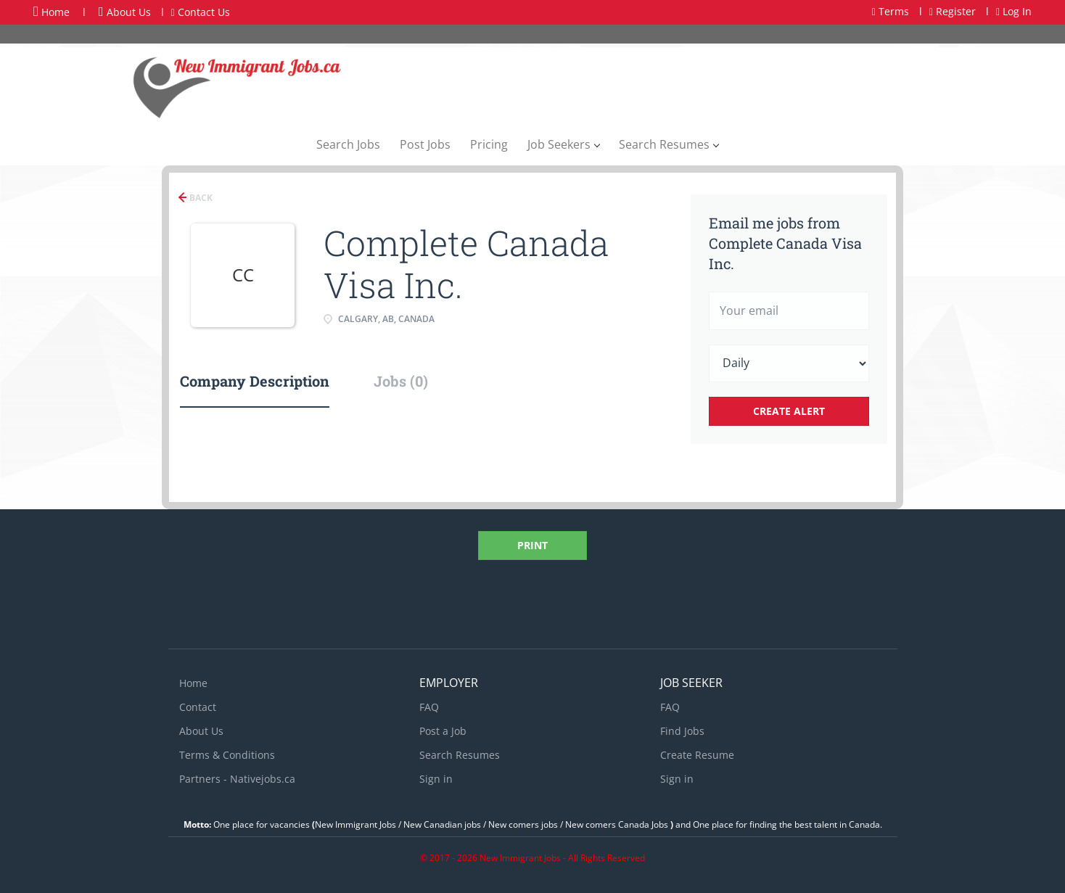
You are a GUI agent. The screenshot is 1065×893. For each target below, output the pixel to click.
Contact (197, 707)
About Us (125, 12)
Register (952, 11)
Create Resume (697, 755)
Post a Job (442, 731)
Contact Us (200, 12)
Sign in (436, 779)
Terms (890, 11)
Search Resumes (459, 755)
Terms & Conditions (227, 755)
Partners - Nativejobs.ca (237, 779)
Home (51, 11)
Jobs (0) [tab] (401, 380)
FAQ (429, 707)
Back (200, 198)
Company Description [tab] (254, 380)
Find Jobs (682, 731)
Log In (1014, 11)
